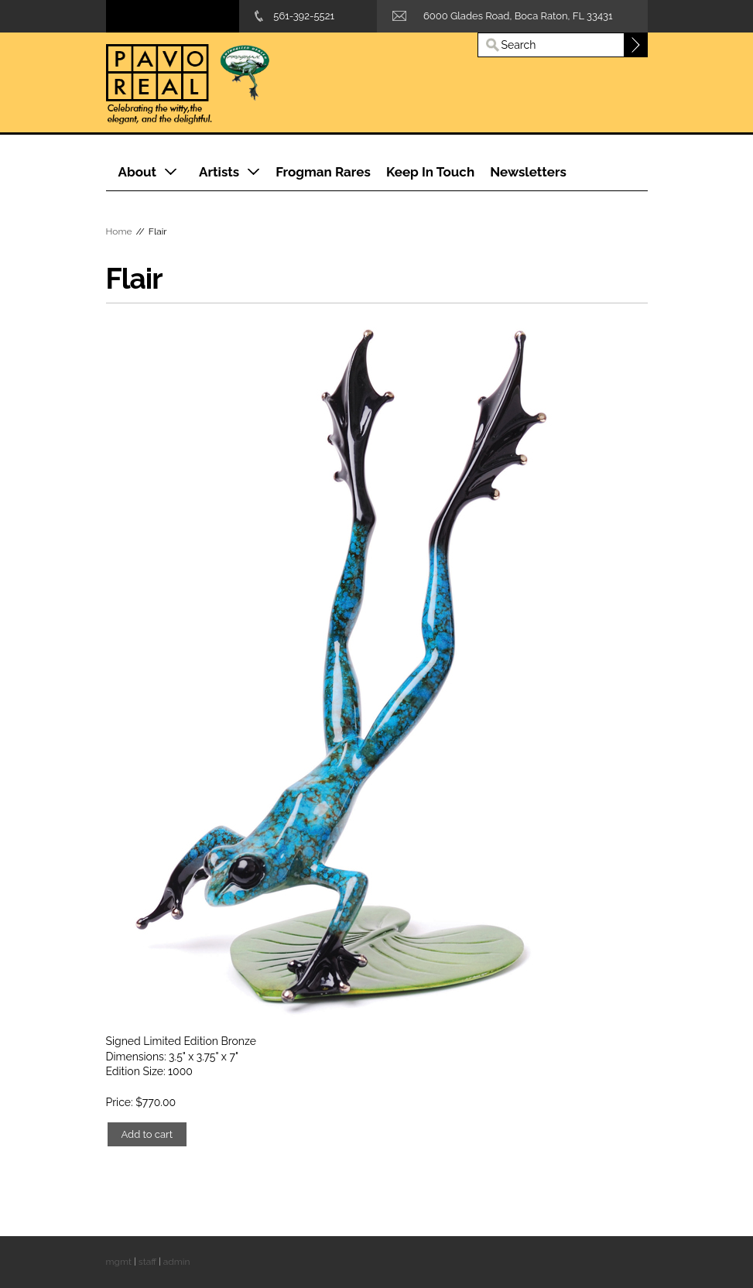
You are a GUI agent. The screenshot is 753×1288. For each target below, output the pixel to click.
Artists (219, 172)
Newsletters (528, 172)
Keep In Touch (430, 172)
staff (147, 1261)
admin (176, 1261)
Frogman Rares (323, 172)
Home (119, 231)
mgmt (119, 1261)
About (137, 172)
